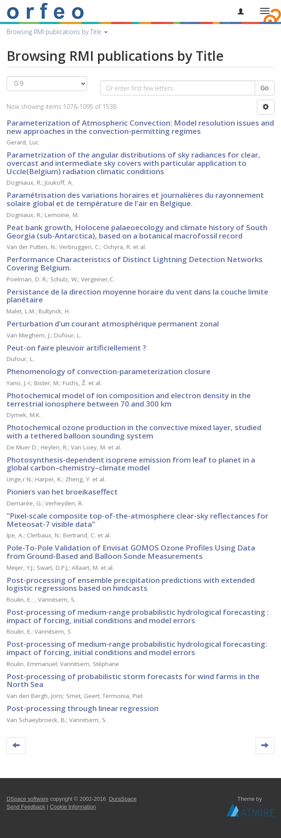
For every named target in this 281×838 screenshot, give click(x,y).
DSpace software (28, 799)
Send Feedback (26, 807)
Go (264, 88)
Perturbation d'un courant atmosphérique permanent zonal (113, 324)
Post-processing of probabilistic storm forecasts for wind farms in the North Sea (133, 680)
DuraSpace (123, 799)
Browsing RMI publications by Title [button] (57, 32)
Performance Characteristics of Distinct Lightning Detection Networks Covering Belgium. (135, 263)
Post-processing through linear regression (82, 708)
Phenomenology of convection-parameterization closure (109, 371)
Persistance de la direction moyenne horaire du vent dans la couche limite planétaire (137, 296)
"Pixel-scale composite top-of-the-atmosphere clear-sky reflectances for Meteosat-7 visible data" (137, 520)
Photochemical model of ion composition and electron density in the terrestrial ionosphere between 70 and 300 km (129, 399)
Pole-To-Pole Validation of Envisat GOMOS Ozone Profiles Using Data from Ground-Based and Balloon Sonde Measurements (131, 552)
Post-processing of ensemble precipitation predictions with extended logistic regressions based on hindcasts (131, 584)
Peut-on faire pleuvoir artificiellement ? (76, 348)
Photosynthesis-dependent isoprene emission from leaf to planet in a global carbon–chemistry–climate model (131, 464)
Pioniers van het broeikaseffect (62, 492)
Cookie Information (73, 807)
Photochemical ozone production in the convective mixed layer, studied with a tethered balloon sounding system (134, 431)
